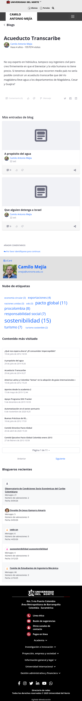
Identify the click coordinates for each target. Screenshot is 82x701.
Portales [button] (45, 8)
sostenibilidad (27, 320)
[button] (53, 8)
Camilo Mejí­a (32, 267)
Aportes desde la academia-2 (18, 389)
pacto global (51, 303)
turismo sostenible (37, 327)
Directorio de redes (41, 690)
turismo (13, 327)
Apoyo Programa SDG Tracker (18, 399)
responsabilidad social (25, 313)
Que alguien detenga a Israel (22, 210)
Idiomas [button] (33, 8)
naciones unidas (14, 303)
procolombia (17, 308)
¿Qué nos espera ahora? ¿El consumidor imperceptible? (30, 351)
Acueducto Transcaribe (15, 370)
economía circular (15, 297)
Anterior (21, 458)
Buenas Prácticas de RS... (16, 418)
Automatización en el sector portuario (22, 408)
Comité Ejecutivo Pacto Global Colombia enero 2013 (28, 437)
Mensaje (45, 98)
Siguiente (60, 458)
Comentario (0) (14, 98)
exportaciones (39, 297)
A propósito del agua (17, 154)
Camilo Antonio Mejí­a (21, 43)
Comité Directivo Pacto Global (18, 428)
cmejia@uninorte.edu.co (30, 271)
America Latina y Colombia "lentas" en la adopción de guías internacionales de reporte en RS (40, 380)
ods (29, 303)
